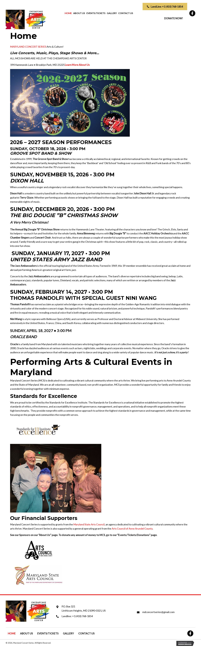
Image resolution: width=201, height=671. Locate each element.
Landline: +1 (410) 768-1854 (77, 616)
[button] (165, 6)
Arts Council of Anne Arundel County (132, 528)
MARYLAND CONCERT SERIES (28, 46)
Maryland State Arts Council (89, 524)
